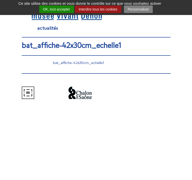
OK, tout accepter (56, 9)
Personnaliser (138, 9)
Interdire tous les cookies (98, 9)
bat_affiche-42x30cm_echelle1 (78, 63)
